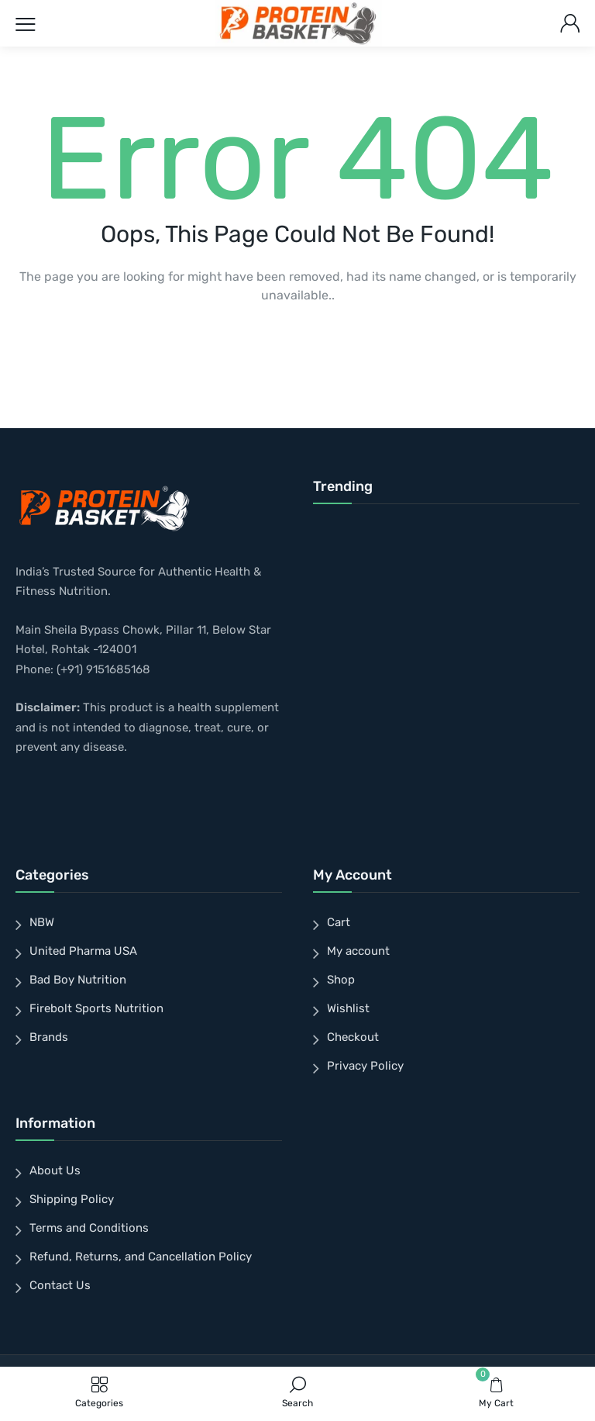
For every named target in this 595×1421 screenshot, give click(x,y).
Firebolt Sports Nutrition (96, 1008)
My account (358, 951)
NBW (41, 922)
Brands (48, 1037)
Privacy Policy (365, 1066)
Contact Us (60, 1285)
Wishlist (348, 1008)
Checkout (353, 1037)
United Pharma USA (83, 951)
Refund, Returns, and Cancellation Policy (140, 1257)
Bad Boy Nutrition (77, 980)
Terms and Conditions (89, 1228)
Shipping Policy (71, 1199)
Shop (341, 980)
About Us (55, 1170)
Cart (338, 922)
